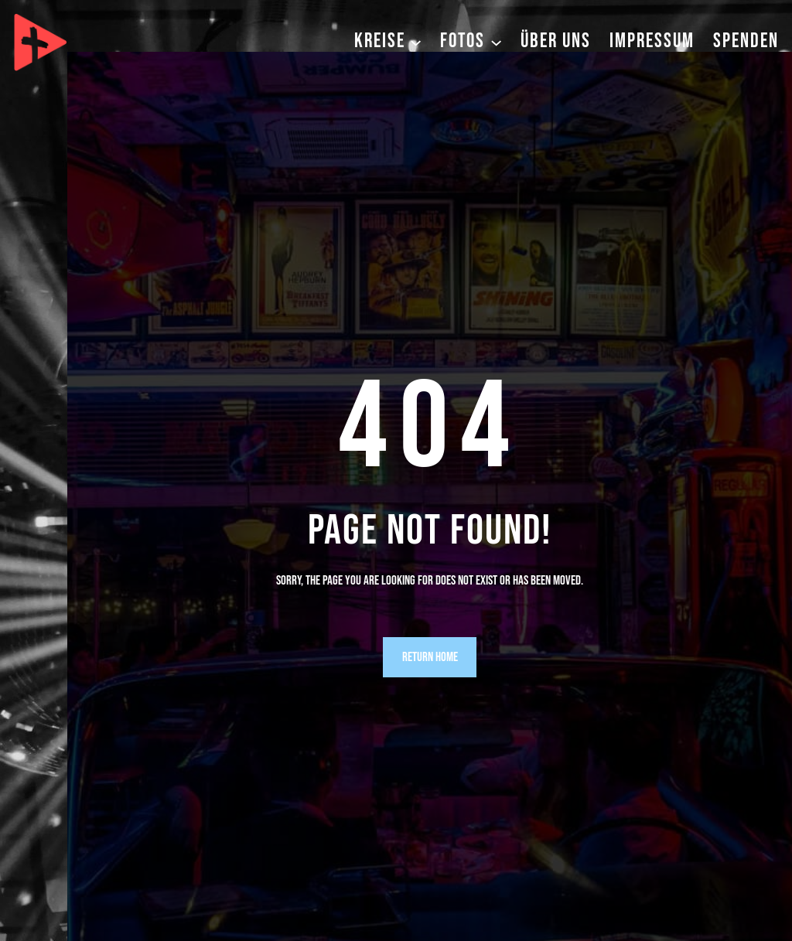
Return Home (430, 657)
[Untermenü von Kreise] (416, 41)
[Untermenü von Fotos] (496, 41)
